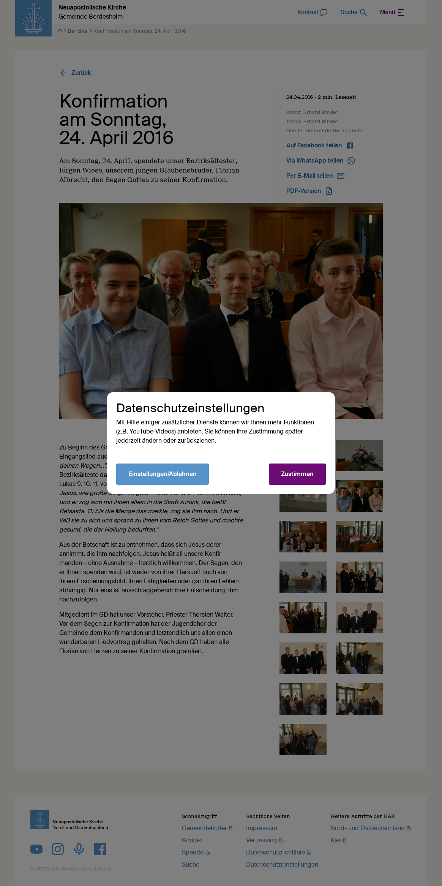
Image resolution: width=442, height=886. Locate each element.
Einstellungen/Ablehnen (162, 474)
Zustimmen (297, 474)
